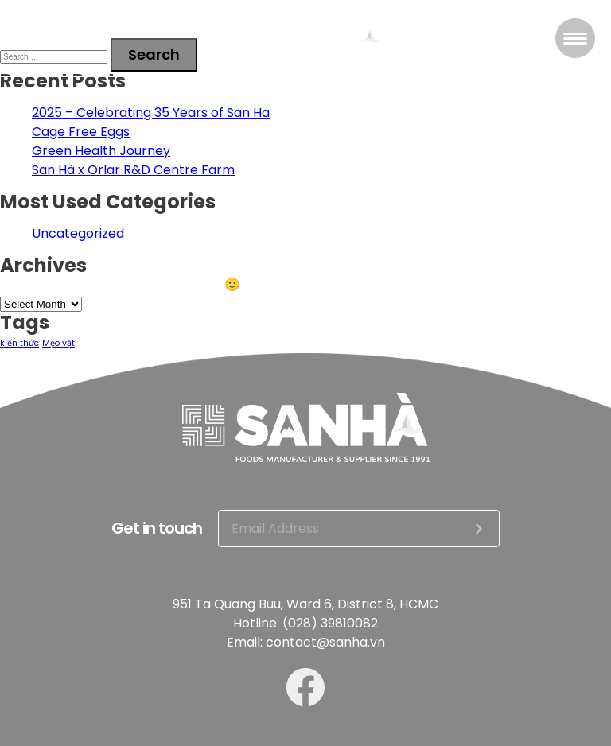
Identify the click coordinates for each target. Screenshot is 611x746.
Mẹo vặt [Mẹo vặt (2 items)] (58, 343)
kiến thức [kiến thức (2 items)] (19, 343)
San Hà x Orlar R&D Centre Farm (133, 170)
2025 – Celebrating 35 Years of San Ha (151, 112)
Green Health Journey (101, 151)
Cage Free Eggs (81, 131)
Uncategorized (78, 233)
